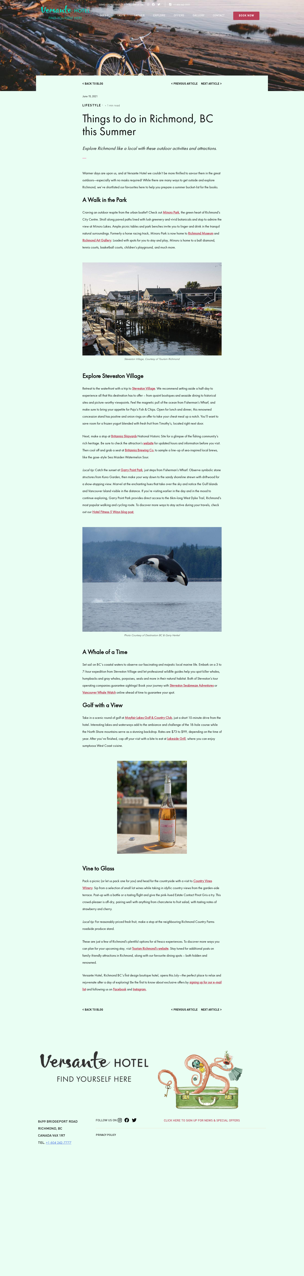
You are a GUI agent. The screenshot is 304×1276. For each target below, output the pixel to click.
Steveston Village (143, 388)
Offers (179, 15)
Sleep (104, 15)
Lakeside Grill (176, 738)
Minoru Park (171, 212)
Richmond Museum (200, 233)
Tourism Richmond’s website (150, 948)
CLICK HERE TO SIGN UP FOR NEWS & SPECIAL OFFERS (202, 1120)
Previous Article (184, 84)
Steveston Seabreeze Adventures (192, 685)
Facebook (119, 989)
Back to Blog (92, 84)
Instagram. (139, 989)
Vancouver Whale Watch (99, 692)
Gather (139, 15)
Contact (219, 15)
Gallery (198, 15)
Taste (121, 15)
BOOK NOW (246, 15)
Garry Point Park (131, 469)
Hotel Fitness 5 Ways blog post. (113, 511)
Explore (159, 15)
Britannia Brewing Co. (139, 450)
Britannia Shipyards (124, 436)
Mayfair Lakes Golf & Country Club (148, 717)
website (148, 443)
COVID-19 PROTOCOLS (111, 5)
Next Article (211, 84)
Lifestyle (91, 105)
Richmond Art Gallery (96, 240)
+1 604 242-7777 (179, 5)
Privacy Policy (106, 1135)
